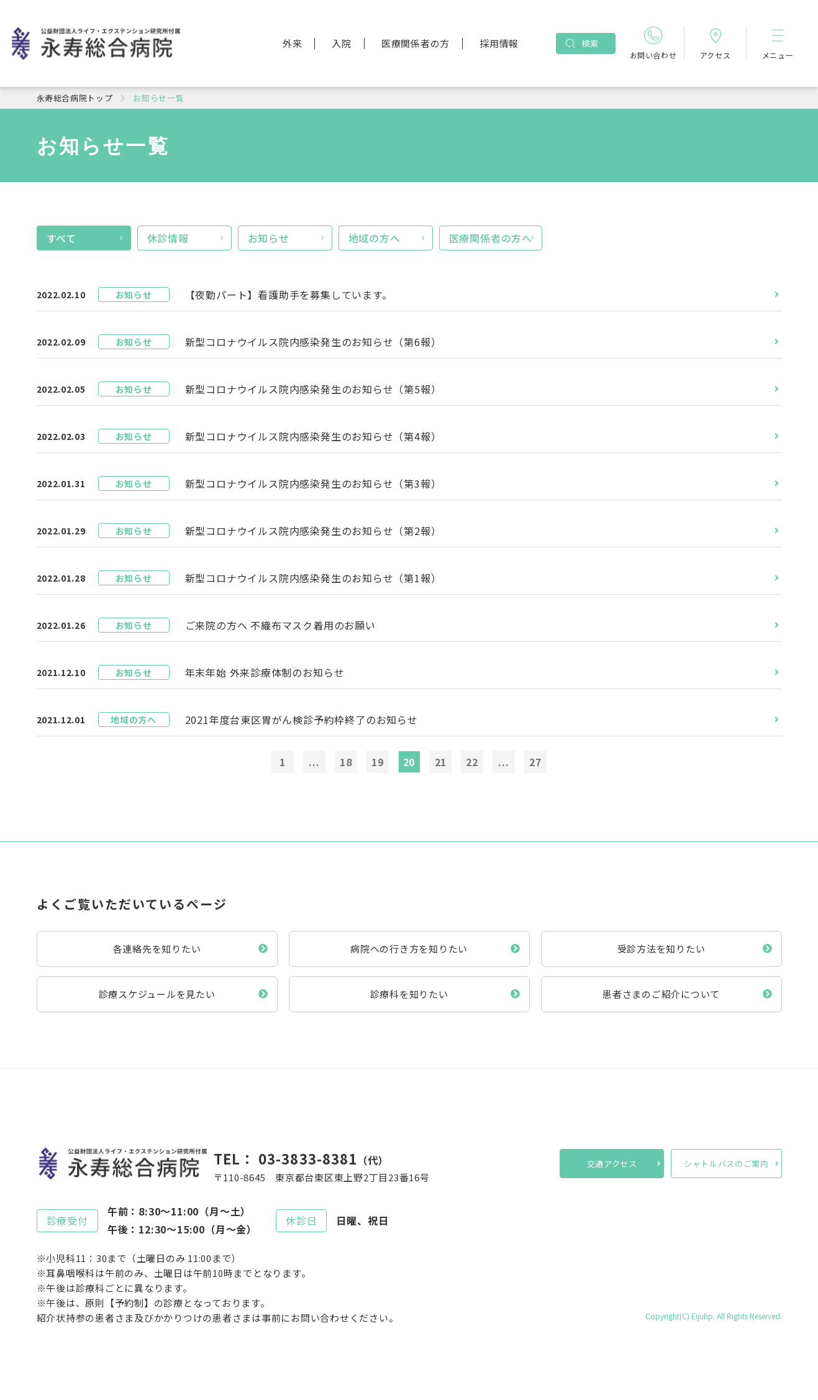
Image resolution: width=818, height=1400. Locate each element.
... (314, 761)
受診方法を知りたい (661, 948)
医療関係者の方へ (490, 238)
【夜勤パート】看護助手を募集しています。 (289, 294)
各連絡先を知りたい (157, 948)
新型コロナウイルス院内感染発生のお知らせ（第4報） (313, 436)
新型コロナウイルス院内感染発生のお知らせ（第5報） (313, 389)
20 (409, 761)
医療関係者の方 (415, 43)
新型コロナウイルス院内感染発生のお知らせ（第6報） (313, 341)
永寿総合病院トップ (75, 98)
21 (441, 761)
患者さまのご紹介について (661, 993)
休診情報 (168, 238)
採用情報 (499, 43)
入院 (342, 43)
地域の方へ (374, 238)
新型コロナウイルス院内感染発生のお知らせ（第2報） (313, 530)
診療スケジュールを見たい (157, 993)
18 (346, 761)
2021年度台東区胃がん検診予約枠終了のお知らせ (301, 719)
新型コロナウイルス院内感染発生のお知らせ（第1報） (313, 577)
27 (535, 761)
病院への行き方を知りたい (409, 948)
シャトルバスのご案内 (726, 1163)
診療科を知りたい (409, 993)
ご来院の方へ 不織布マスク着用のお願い (280, 625)
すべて (61, 238)
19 (377, 761)
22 (472, 761)
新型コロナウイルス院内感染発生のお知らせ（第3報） (313, 483)
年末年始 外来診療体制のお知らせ (265, 672)
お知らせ (268, 238)
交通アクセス (612, 1163)
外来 (292, 43)
